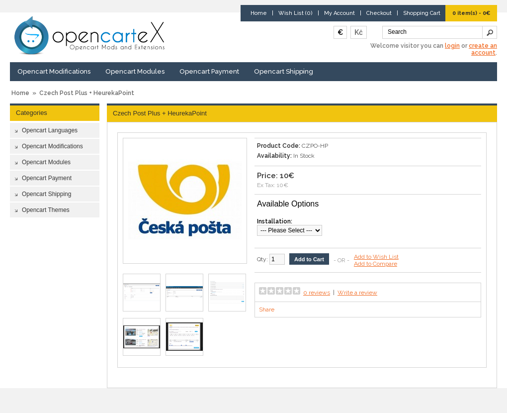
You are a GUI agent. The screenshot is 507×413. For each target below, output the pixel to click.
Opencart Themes (46, 209)
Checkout (379, 13)
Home (259, 13)
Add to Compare (375, 263)
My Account (339, 13)
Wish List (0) (295, 13)
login (452, 45)
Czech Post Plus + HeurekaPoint (86, 93)
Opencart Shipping (283, 71)
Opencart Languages (50, 130)
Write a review (357, 292)
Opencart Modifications (53, 71)
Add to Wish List (376, 256)
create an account (483, 49)
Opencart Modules (135, 71)
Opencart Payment (209, 71)
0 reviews (316, 292)
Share (266, 309)
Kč (358, 32)
